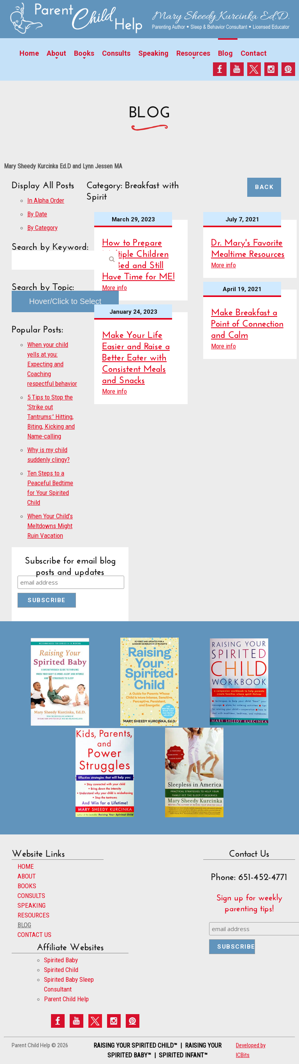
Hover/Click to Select (65, 301)
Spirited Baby (61, 960)
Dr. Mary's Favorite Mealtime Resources (248, 246)
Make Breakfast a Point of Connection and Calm (247, 321)
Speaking (153, 53)
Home (29, 53)
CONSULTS (31, 896)
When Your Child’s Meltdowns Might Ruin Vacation (50, 525)
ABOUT (27, 876)
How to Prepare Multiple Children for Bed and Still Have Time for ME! (138, 257)
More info (114, 288)
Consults (116, 53)
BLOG (24, 925)
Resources (193, 53)
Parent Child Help (66, 999)
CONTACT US (34, 935)
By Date (37, 214)
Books (84, 53)
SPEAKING (32, 905)
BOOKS (27, 886)
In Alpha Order (45, 200)
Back (264, 187)
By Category (42, 228)
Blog (225, 53)
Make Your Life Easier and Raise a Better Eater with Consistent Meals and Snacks (136, 355)
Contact (254, 53)
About (56, 53)
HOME (26, 866)
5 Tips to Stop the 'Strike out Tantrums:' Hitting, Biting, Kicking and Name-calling (51, 416)
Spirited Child (61, 970)
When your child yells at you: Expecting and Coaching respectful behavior (52, 364)
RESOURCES (33, 915)
